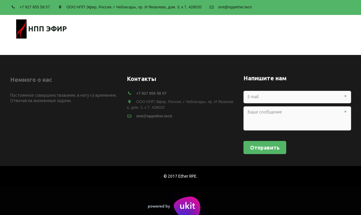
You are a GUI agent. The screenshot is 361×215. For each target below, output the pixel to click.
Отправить (265, 147)
